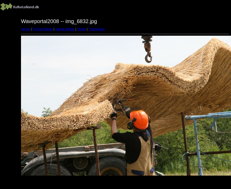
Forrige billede (42, 29)
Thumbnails (96, 29)
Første (25, 29)
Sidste (81, 29)
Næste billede (64, 29)
